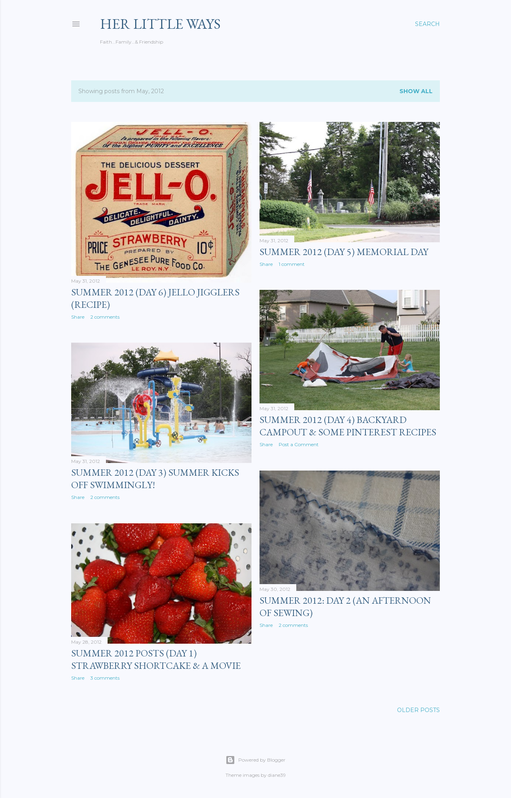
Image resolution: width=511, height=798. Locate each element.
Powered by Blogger (255, 760)
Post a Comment (299, 444)
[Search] (427, 24)
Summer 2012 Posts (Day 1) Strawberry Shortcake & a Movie (156, 659)
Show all (416, 91)
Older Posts (418, 710)
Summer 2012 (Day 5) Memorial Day (343, 251)
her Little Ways (160, 23)
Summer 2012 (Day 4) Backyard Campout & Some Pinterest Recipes (347, 425)
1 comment (292, 264)
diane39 (277, 775)
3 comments (105, 678)
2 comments (105, 317)
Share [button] (77, 317)
